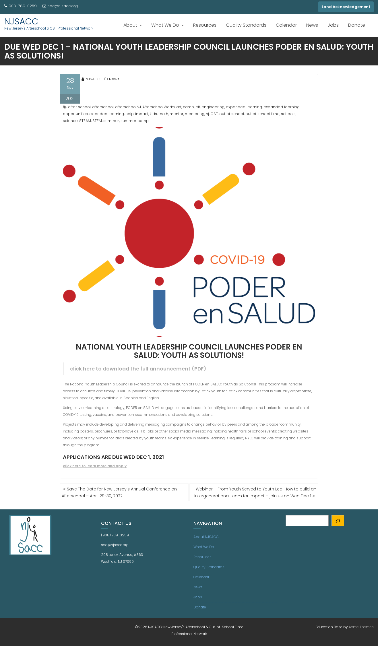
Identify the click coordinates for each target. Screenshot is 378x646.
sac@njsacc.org (60, 6)
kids (153, 114)
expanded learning (244, 107)
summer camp (135, 120)
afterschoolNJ (128, 107)
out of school (231, 114)
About (130, 25)
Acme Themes (361, 626)
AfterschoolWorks (158, 107)
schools (288, 114)
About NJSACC (206, 536)
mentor (176, 114)
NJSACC (21, 21)
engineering (212, 107)
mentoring (194, 114)
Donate (356, 25)
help (129, 114)
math (163, 114)
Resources (204, 25)
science (70, 120)
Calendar (286, 25)
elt (197, 107)
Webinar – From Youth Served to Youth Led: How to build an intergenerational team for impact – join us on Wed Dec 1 (255, 492)
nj (207, 114)
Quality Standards (246, 25)
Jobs (333, 25)
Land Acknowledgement (346, 6)
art (178, 107)
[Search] (338, 520)
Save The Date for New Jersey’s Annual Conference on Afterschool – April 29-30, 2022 (119, 492)
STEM (97, 120)
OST (214, 114)
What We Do (165, 25)
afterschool (103, 107)
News (312, 25)
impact (141, 114)
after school (79, 107)
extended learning (106, 114)
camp (188, 107)
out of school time (262, 114)
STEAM (85, 120)
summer (111, 120)
